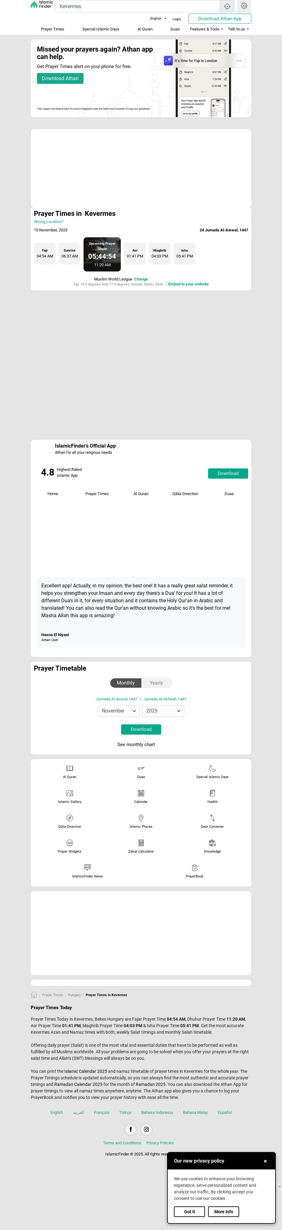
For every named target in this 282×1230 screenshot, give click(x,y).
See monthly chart (140, 745)
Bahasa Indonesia (157, 1112)
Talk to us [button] (236, 29)
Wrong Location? (48, 221)
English (152, 18)
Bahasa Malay (195, 1112)
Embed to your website (188, 284)
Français (101, 1112)
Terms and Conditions (122, 1143)
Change (141, 279)
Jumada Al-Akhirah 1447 (164, 699)
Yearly (156, 683)
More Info (223, 1211)
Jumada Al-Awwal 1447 (116, 699)
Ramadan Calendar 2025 (78, 1084)
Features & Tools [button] (205, 29)
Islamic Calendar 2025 (85, 1071)
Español (225, 1112)
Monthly (126, 683)
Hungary (74, 995)
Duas (175, 29)
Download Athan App (220, 18)
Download (228, 473)
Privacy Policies (160, 1143)
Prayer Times (52, 29)
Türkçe (125, 1112)
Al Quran (145, 29)
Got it (189, 1211)
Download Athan (60, 78)
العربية (78, 1112)
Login (177, 19)
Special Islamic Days (100, 29)
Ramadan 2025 (151, 1084)
